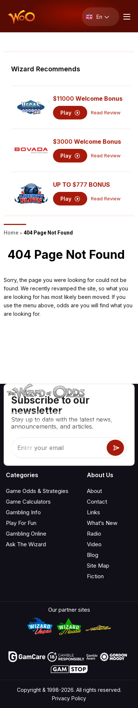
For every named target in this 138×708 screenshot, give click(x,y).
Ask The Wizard (26, 544)
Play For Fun (21, 522)
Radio (94, 533)
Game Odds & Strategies (37, 490)
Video (94, 544)
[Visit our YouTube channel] (12, 449)
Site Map (98, 565)
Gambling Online (26, 533)
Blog (92, 554)
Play (70, 113)
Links (93, 512)
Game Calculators (28, 501)
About (94, 490)
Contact (97, 501)
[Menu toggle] (125, 16)
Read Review (106, 112)
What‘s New (102, 522)
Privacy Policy (69, 698)
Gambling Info (23, 512)
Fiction (95, 576)
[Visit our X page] (28, 449)
